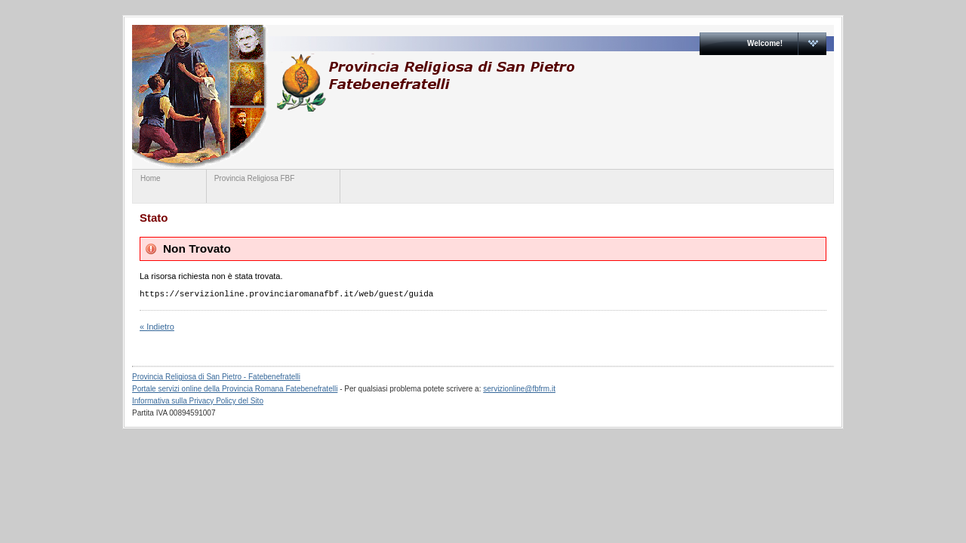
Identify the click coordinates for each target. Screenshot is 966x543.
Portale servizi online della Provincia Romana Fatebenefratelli (234, 389)
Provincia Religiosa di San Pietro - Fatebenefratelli (216, 377)
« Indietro (157, 326)
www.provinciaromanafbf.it (425, 83)
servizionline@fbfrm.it (519, 389)
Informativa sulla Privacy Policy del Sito (197, 401)
